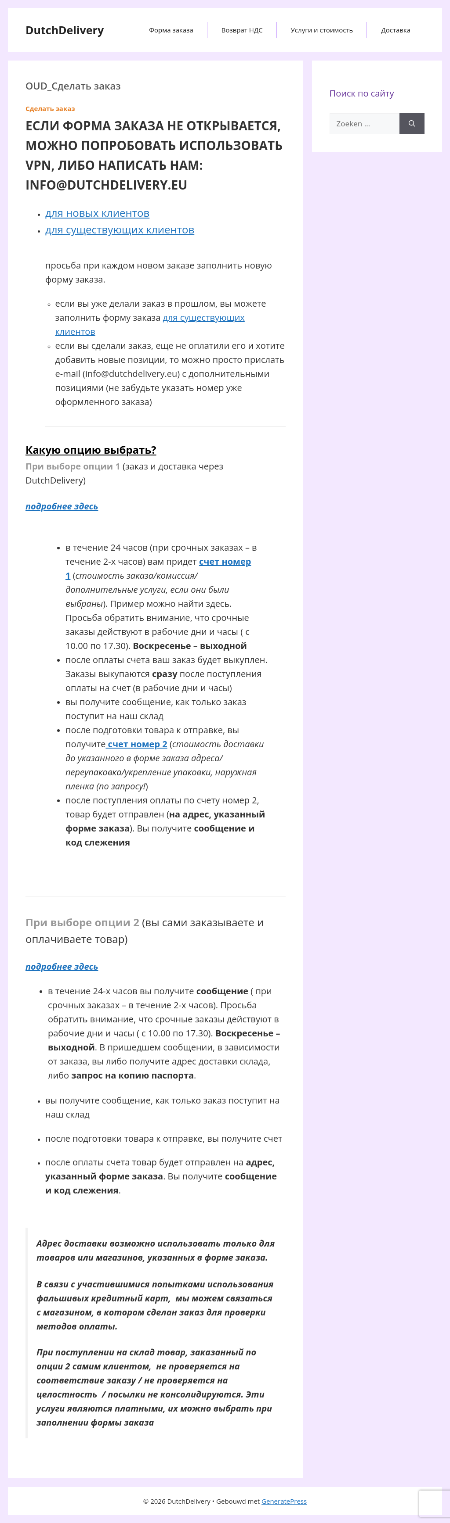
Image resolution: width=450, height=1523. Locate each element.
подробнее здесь (61, 506)
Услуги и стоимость (322, 29)
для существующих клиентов (119, 229)
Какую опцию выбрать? (90, 449)
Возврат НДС (242, 29)
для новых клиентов (97, 212)
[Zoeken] (412, 123)
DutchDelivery (64, 29)
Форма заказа (171, 29)
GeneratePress (284, 1501)
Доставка (395, 29)
